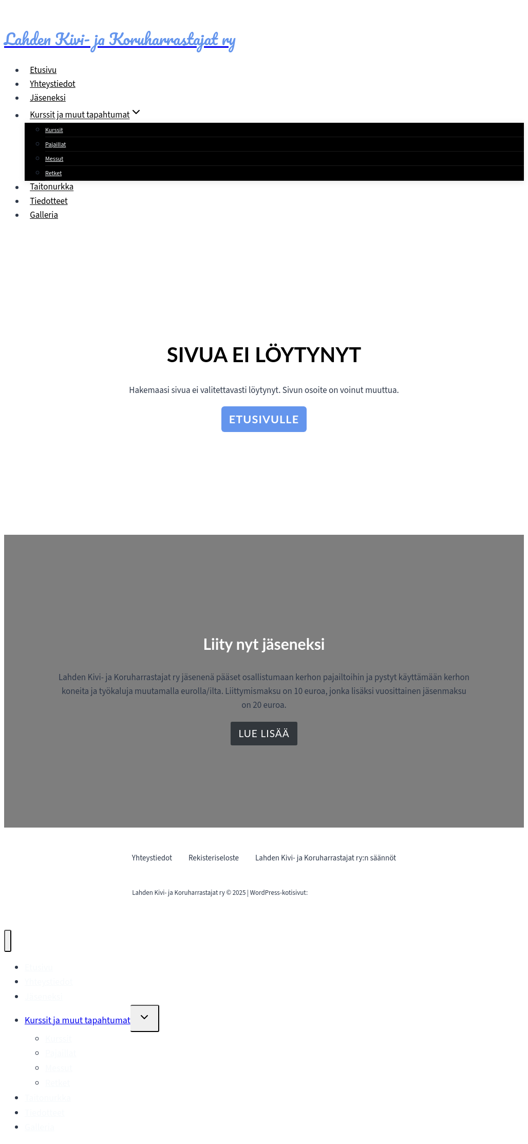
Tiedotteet (48, 201)
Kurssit (54, 130)
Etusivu (43, 70)
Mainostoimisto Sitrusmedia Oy (352, 892)
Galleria (44, 215)
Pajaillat (55, 144)
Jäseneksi (48, 98)
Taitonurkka (51, 187)
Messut (54, 159)
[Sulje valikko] (7, 940)
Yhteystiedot (53, 84)
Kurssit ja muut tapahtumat (77, 1020)
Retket (53, 173)
